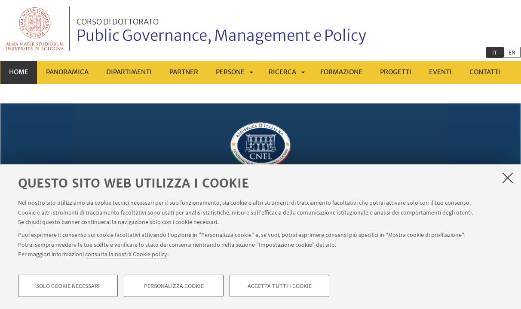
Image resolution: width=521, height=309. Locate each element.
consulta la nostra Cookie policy (126, 254)
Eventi (440, 72)
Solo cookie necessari (68, 286)
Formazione (341, 72)
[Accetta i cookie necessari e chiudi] (508, 178)
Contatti (484, 72)
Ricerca (282, 72)
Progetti (395, 72)
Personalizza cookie (174, 286)
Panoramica (67, 72)
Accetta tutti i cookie (280, 286)
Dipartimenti (129, 72)
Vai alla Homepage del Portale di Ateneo (35, 28)
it (494, 52)
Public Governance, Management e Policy (221, 31)
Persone (230, 72)
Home (18, 72)
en (512, 52)
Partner (183, 72)
